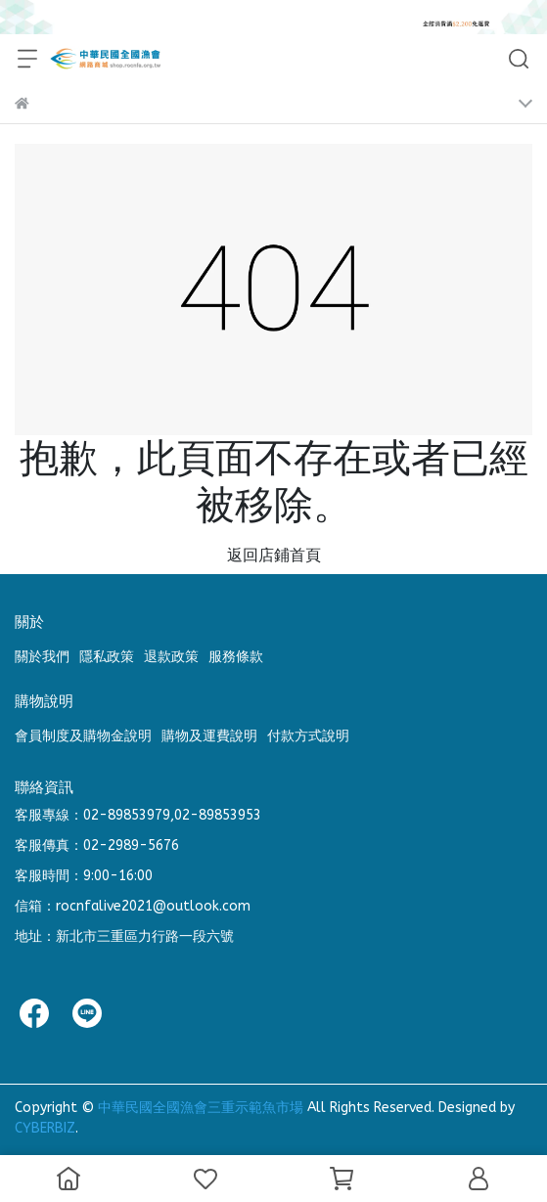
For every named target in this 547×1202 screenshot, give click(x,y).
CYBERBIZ (45, 1128)
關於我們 (42, 656)
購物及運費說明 (209, 736)
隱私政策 (106, 656)
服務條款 (235, 656)
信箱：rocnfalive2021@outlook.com (133, 906)
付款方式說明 (308, 736)
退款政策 (171, 656)
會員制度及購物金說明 (83, 736)
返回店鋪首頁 (274, 555)
